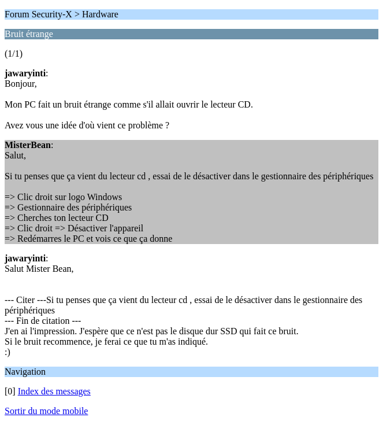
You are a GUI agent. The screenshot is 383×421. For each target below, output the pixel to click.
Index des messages (54, 391)
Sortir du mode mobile (46, 411)
